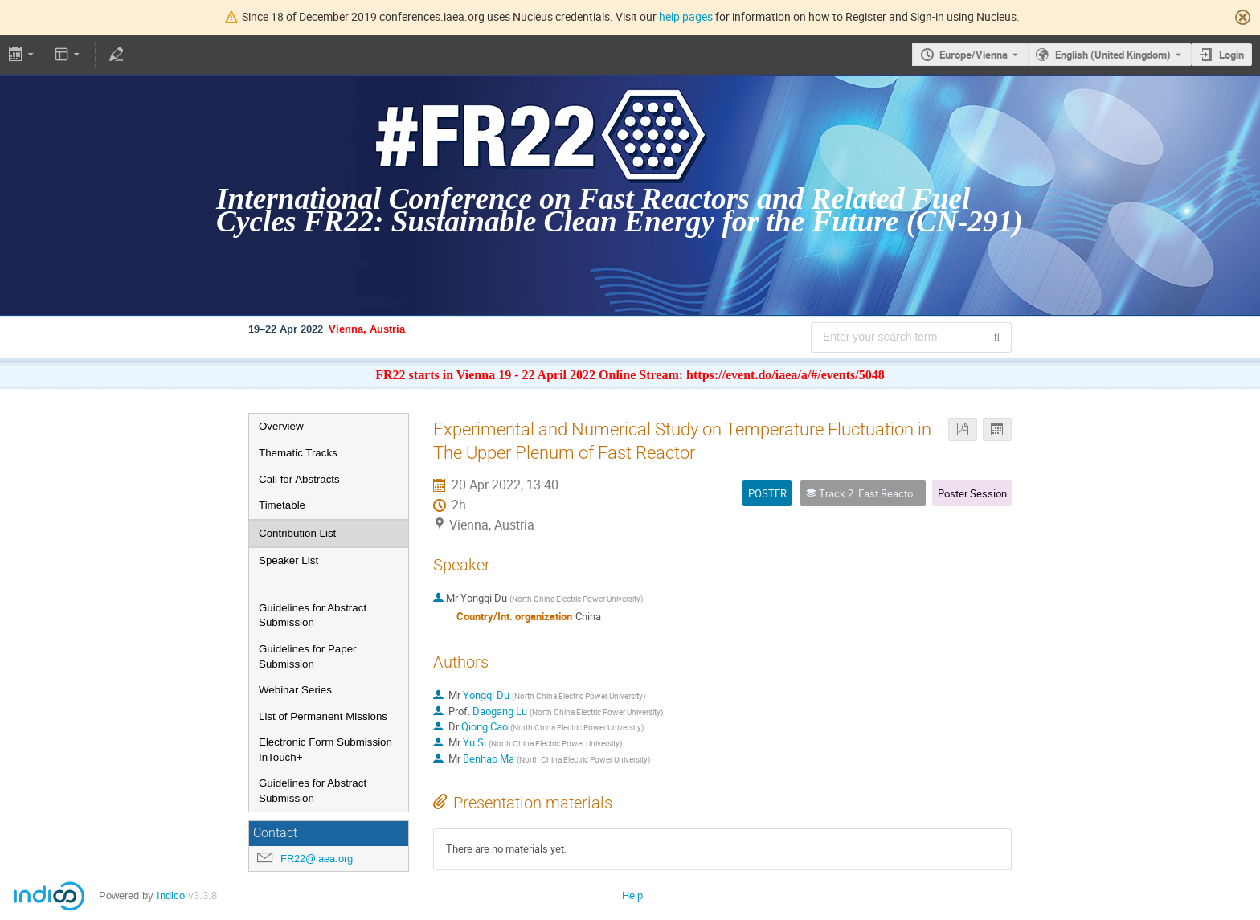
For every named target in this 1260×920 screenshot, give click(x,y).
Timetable (282, 505)
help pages (686, 16)
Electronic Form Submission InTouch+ (325, 749)
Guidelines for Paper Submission (308, 656)
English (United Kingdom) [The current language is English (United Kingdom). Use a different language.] (1113, 54)
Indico (171, 895)
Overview (281, 426)
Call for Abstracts (299, 479)
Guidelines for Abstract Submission (312, 615)
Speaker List (288, 560)
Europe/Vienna (973, 54)
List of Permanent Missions (323, 716)
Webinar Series (295, 690)
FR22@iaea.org (316, 858)
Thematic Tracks (298, 453)
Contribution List (297, 533)
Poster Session (972, 493)
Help (632, 895)
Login (1231, 54)
